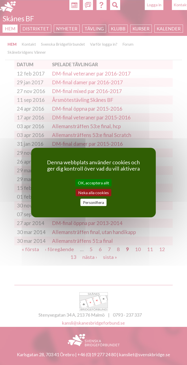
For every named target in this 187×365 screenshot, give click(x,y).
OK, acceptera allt (93, 182)
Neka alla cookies (93, 192)
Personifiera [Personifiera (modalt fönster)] (93, 202)
